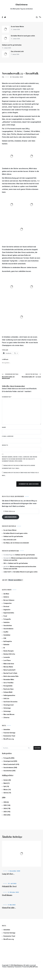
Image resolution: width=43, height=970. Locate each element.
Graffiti (5, 632)
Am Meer (6, 594)
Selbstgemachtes (9, 695)
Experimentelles (8, 613)
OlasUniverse (22, 4)
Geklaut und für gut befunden (12, 45)
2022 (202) (6, 815)
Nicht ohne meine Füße (10, 676)
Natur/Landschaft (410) (11, 764)
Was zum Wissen (8, 714)
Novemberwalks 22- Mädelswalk (12, 376)
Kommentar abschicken (29, 484)
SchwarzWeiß (7, 692)
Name (4, 427)
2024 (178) (6, 808)
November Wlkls (8, 679)
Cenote (9, 967)
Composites (7, 603)
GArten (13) (7, 793)
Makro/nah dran (8, 663)
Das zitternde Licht (17, 51)
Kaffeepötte (7, 641)
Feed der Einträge (9, 733)
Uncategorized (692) (10, 761)
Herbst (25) (7, 780)
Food (5, 616)
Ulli (4, 563)
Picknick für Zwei (9, 886)
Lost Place (7, 660)
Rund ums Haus (8, 689)
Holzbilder (6, 635)
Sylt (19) (6, 786)
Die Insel (6, 606)
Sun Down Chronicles (10, 701)
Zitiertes (6, 717)
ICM (4, 638)
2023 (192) (6, 811)
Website (5, 445)
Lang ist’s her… (8, 874)
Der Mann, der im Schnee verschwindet (16, 543)
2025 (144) (6, 805)
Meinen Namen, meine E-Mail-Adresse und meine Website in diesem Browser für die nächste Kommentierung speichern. (19, 459)
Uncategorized (8, 705)
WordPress (34, 967)
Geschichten (7, 625)
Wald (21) (6, 783)
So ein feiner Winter (17, 26)
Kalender (6, 644)
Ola (3, 77)
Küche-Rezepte (8, 651)
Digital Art (6, 609)
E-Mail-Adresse (7, 436)
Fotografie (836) (8, 758)
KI (4, 648)
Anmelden (6, 729)
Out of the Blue (8, 682)
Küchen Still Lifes (9, 654)
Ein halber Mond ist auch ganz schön (23, 36)
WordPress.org (8, 739)
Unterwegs (7, 708)
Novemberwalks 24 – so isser (31, 376)
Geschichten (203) (9, 770)
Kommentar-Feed (9, 736)
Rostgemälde (7, 686)
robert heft (7, 572)
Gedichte (6, 622)
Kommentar (7, 397)
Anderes (6, 597)
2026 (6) (6, 802)
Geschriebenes (8, 628)
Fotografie (7, 619)
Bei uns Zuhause (8, 600)
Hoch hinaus (7, 895)
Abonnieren (11, 517)
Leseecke (6, 657)
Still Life (6, 698)
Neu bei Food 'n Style (10, 673)
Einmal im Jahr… (9, 907)
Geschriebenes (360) (10, 767)
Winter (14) (7, 789)
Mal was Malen (8, 667)
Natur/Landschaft (9, 670)
